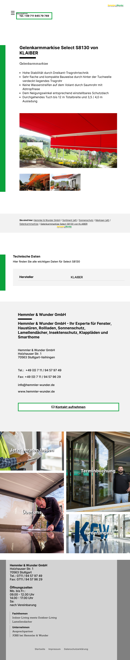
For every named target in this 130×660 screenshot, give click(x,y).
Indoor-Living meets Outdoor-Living (34, 617)
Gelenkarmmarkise (28, 224)
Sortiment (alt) (69, 220)
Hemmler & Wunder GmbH (47, 220)
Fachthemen (20, 613)
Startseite (40, 649)
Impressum (54, 649)
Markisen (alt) (102, 220)
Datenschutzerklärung (76, 649)
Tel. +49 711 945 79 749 (34, 15)
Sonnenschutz (86, 220)
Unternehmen (20, 627)
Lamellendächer (22, 621)
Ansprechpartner (22, 631)
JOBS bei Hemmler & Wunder (30, 635)
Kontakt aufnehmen (70, 407)
